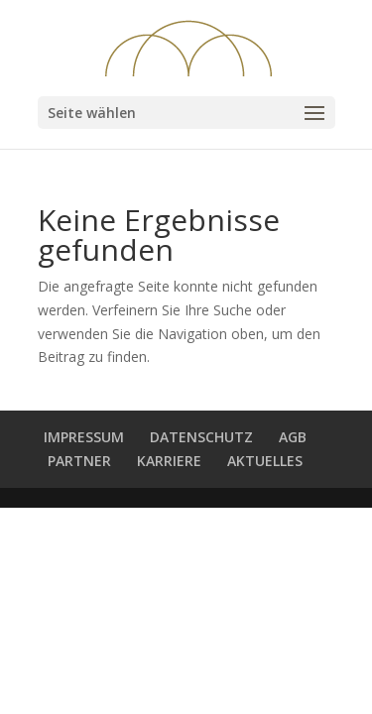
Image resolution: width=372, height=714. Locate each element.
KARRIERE (169, 460)
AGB (293, 436)
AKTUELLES (265, 460)
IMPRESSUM (84, 436)
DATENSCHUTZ (201, 436)
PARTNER (79, 460)
